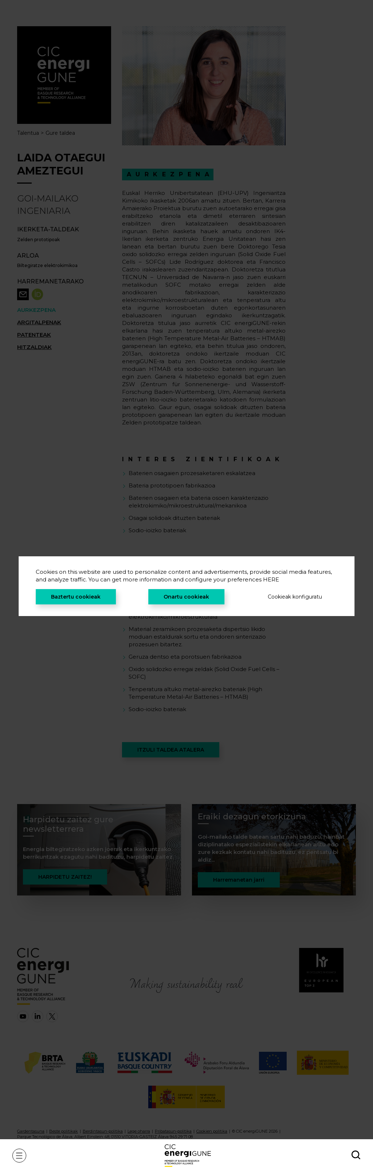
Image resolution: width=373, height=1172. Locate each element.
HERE (271, 579)
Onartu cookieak (186, 596)
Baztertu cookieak (76, 596)
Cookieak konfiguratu (295, 596)
